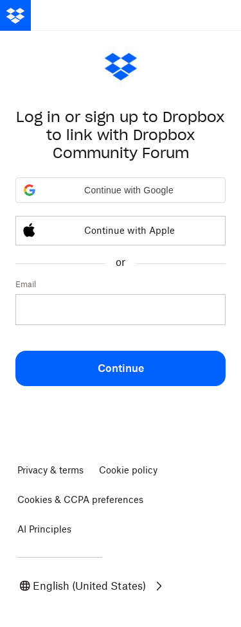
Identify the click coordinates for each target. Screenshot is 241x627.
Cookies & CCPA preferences (80, 499)
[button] (120, 190)
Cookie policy (128, 469)
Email (25, 284)
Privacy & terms (50, 469)
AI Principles (44, 529)
